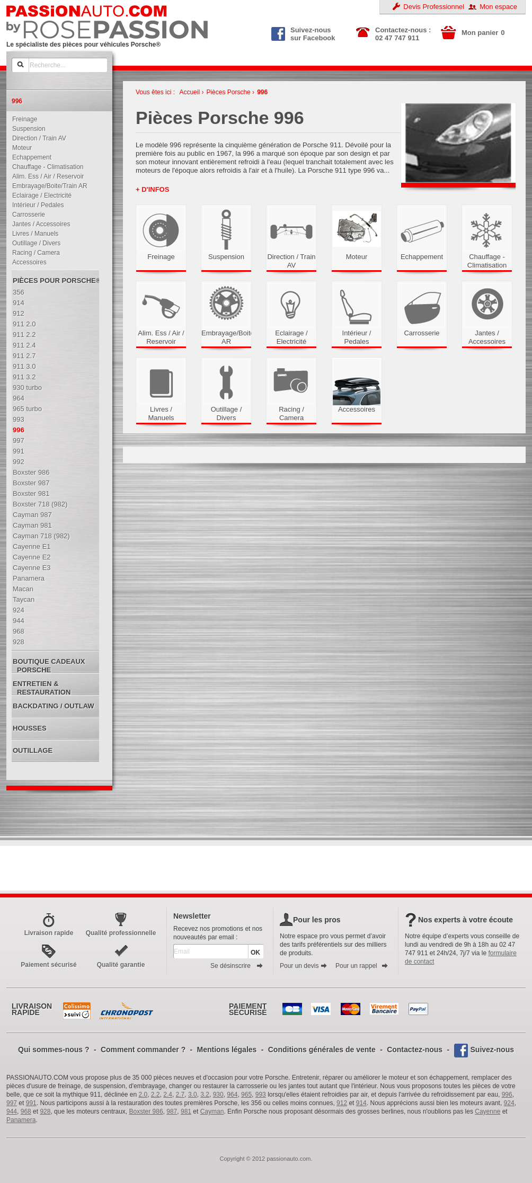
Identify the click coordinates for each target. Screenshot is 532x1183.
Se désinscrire (236, 966)
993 (260, 1094)
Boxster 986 (146, 1111)
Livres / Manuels (32, 233)
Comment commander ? (143, 1049)
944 (11, 1111)
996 (262, 92)
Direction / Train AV (36, 138)
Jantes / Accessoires (38, 224)
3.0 (192, 1094)
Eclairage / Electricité (39, 195)
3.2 (204, 1094)
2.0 (143, 1094)
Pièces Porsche (228, 92)
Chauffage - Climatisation (45, 167)
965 (246, 1094)
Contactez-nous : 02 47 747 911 (403, 34)
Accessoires (27, 262)
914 (361, 1103)
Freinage (22, 119)
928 (45, 1111)
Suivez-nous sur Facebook (303, 33)
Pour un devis (303, 966)
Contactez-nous (414, 1049)
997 (11, 1103)
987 (171, 1111)
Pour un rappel (361, 966)
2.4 (167, 1094)
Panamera (21, 1120)
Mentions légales (227, 1049)
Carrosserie (26, 214)
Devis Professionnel (433, 7)
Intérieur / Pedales (35, 205)
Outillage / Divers (33, 243)
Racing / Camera (33, 252)
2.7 (180, 1094)
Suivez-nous (492, 1049)
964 (232, 1094)
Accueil (189, 92)
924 (509, 1103)
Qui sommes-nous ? (54, 1049)
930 (218, 1094)
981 (186, 1111)
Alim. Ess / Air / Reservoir (45, 176)
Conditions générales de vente (322, 1049)
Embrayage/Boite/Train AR (47, 186)
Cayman (212, 1111)
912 (341, 1103)
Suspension (26, 128)
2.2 (155, 1094)
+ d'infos (152, 189)
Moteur (19, 148)
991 (31, 1103)
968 (26, 1111)
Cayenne (487, 1111)
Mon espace (498, 7)
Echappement (29, 157)
